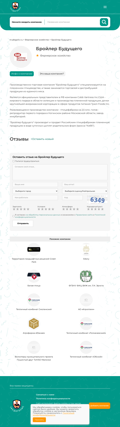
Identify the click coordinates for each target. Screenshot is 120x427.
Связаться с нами (45, 394)
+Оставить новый (42, 139)
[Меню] (105, 7)
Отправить (23, 223)
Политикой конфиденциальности (53, 414)
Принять (39, 419)
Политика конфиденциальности (53, 398)
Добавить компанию (99, 406)
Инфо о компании (21, 74)
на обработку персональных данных (43, 215)
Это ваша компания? (52, 74)
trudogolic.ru (16, 40)
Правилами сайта (84, 215)
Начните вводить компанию (27, 22)
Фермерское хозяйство (37, 40)
